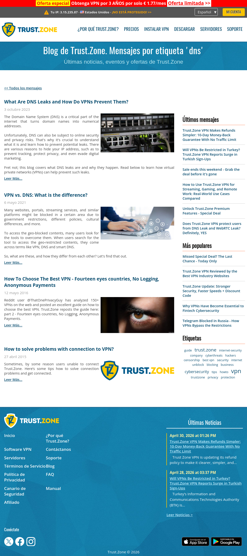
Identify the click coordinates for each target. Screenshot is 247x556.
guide (188, 350)
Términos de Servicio (25, 466)
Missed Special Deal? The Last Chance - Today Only (207, 258)
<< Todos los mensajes (23, 88)
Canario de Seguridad (15, 491)
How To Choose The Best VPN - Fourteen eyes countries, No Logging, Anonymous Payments (81, 282)
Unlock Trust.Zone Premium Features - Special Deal (206, 210)
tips (214, 372)
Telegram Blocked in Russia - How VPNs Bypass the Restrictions (210, 323)
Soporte (235, 29)
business (227, 364)
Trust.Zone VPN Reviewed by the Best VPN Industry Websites (209, 273)
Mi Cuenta (233, 12)
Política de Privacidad (14, 477)
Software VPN (17, 449)
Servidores (211, 29)
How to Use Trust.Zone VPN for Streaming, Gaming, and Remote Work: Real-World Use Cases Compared (209, 191)
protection (228, 377)
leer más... (13, 178)
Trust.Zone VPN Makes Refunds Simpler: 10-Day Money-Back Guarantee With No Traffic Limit (209, 135)
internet (236, 360)
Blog (50, 466)
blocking (212, 365)
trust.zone (206, 350)
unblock (198, 364)
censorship (192, 360)
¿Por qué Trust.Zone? (98, 29)
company (196, 355)
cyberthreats (214, 355)
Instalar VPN (156, 29)
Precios (131, 29)
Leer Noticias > (179, 514)
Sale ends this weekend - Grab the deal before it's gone (210, 171)
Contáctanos (58, 449)
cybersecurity (197, 371)
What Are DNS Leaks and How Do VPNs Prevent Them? (66, 102)
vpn (236, 371)
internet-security (230, 350)
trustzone (198, 377)
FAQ (50, 474)
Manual (53, 488)
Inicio (9, 435)
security (222, 360)
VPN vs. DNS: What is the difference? (45, 195)
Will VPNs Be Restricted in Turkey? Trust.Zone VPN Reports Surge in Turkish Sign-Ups (211, 154)
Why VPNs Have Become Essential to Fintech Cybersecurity (213, 308)
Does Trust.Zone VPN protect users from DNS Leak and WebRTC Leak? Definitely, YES (211, 228)
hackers (230, 355)
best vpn (208, 360)
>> (189, 3)
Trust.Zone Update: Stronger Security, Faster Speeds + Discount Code (211, 291)
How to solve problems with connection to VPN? (59, 349)
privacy (213, 377)
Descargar (184, 29)
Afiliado (11, 502)
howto (224, 372)
